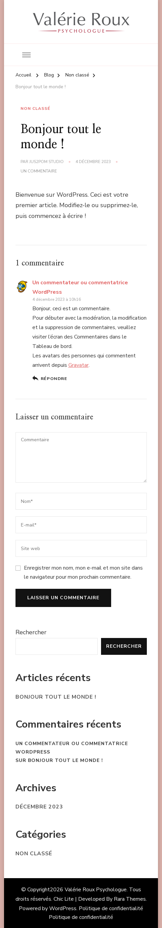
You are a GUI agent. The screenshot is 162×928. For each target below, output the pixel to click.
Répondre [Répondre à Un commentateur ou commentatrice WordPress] (54, 378)
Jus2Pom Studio (46, 161)
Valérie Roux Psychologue (96, 889)
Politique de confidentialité (111, 908)
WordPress (62, 908)
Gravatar (78, 365)
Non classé (35, 108)
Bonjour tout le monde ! (55, 697)
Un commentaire (39, 171)
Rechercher (30, 632)
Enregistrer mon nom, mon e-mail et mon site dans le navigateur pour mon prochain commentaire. (83, 572)
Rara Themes (130, 899)
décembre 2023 (39, 806)
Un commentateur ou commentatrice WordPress (71, 747)
